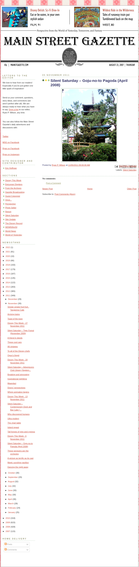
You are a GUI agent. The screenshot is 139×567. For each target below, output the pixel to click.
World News (10, 231)
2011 (8, 295)
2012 (8, 291)
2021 (8, 252)
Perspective (10, 204)
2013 (8, 287)
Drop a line (13, 109)
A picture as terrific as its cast (20, 458)
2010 (8, 518)
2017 (8, 269)
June (10, 490)
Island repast (13, 427)
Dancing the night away (18, 467)
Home (89, 189)
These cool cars (15, 342)
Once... (8, 200)
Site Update (10, 219)
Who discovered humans (19, 414)
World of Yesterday (13, 235)
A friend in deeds (15, 338)
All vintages (13, 346)
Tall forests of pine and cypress (21, 432)
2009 (8, 522)
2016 (8, 274)
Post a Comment (53, 183)
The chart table (14, 423)
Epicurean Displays (13, 184)
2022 (8, 247)
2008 (8, 527)
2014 (8, 282)
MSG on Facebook (11, 142)
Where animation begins (18, 392)
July (10, 486)
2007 (8, 531)
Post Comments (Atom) (65, 194)
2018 (8, 265)
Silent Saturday (129, 170)
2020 (8, 256)
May (10, 495)
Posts (8, 544)
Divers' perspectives (17, 388)
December (13, 299)
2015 (8, 278)
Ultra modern (13, 418)
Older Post (131, 189)
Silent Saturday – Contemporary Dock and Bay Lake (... (20, 407)
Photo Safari (10, 208)
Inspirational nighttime (17, 379)
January (12, 512)
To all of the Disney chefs (19, 351)
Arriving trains (14, 314)
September (13, 477)
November (13, 303)
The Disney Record (13, 223)
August (11, 481)
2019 (8, 260)
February (12, 508)
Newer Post (47, 189)
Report (8, 212)
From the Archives (13, 188)
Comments (11, 550)
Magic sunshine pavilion (18, 462)
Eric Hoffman (11, 168)
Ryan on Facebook (11, 148)
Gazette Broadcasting (14, 192)
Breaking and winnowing (18, 374)
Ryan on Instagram (11, 154)
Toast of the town (15, 319)
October (12, 473)
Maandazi (12, 383)
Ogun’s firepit (13, 355)
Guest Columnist (12, 196)
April (10, 499)
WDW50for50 (11, 227)
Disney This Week (13, 180)
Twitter (6, 136)
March (11, 503)
